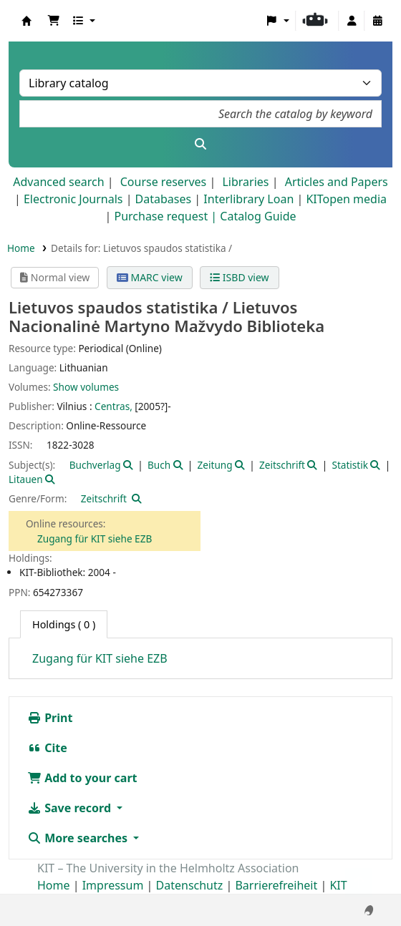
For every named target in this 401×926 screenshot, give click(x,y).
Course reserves (163, 182)
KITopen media (346, 199)
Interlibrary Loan (248, 199)
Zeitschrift (282, 465)
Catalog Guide (258, 216)
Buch (159, 465)
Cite (47, 748)
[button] (54, 20)
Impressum (113, 885)
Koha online (26, 21)
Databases (163, 199)
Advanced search (58, 182)
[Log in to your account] (351, 20)
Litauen (26, 479)
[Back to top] (358, 882)
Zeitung (215, 465)
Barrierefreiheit (276, 885)
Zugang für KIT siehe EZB (94, 538)
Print (49, 718)
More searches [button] (78, 838)
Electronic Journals (73, 199)
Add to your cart (82, 778)
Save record (70, 808)
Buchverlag (95, 465)
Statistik (350, 465)
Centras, (113, 406)
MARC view (150, 277)
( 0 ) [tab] (63, 624)
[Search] (200, 144)
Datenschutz (189, 885)
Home (21, 248)
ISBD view (239, 277)
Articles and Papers (336, 182)
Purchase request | (167, 216)
